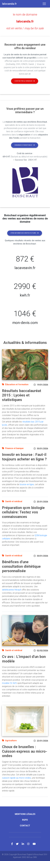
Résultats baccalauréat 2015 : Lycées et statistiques (21, 395)
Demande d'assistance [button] (25, 145)
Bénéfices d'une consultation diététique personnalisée (21, 566)
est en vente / (25, 28)
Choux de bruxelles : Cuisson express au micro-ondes (24, 751)
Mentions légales (25, 814)
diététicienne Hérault (11, 589)
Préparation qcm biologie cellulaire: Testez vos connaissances (23, 512)
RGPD (25, 820)
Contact (25, 825)
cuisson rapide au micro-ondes (16, 778)
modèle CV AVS (9, 683)
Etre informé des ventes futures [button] (25, 233)
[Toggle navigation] (44, 3)
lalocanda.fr (25, 21)
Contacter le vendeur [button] (25, 81)
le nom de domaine (25, 14)
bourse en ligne (27, 484)
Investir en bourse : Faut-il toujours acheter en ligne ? (24, 456)
